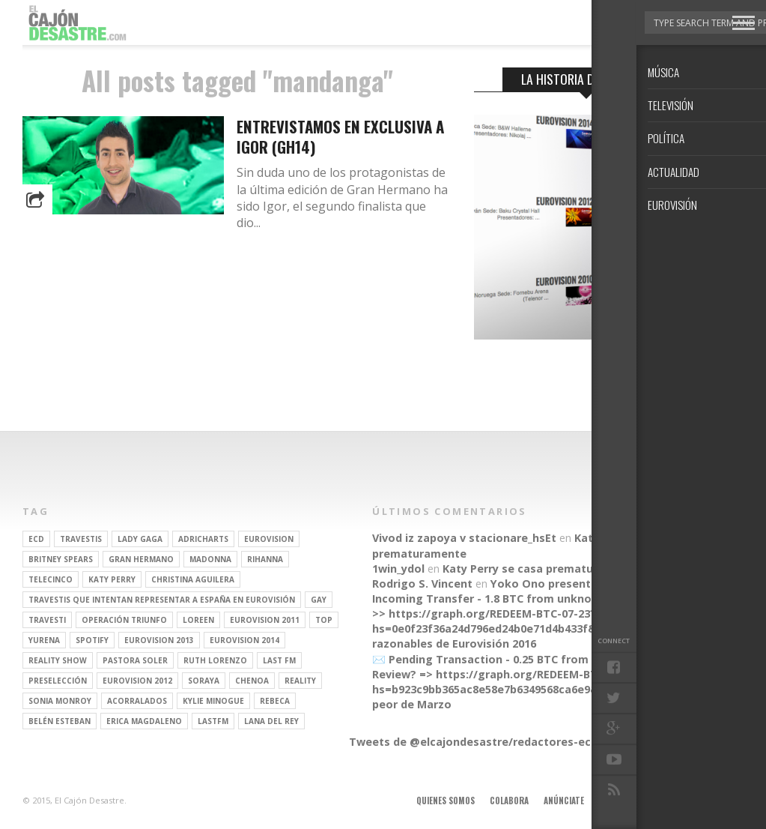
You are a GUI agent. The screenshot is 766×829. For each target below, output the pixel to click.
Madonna (210, 559)
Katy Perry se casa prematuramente (541, 568)
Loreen (198, 620)
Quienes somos (445, 801)
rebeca (275, 701)
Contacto (678, 801)
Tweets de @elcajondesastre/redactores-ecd (473, 742)
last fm (279, 660)
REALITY (300, 680)
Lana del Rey (271, 721)
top (323, 620)
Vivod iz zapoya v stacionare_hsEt (464, 538)
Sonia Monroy (59, 701)
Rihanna (265, 559)
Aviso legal (621, 801)
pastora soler (135, 660)
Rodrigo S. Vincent (422, 583)
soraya (203, 680)
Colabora (509, 801)
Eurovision (269, 539)
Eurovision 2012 (137, 680)
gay (318, 599)
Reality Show (57, 660)
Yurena (44, 640)
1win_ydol (398, 568)
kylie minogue (213, 701)
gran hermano (141, 559)
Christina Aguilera (192, 579)
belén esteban (59, 721)
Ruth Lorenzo (215, 660)
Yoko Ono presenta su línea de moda (591, 583)
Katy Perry (112, 579)
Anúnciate (564, 801)
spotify (92, 640)
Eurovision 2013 (159, 640)
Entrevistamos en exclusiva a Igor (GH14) (340, 136)
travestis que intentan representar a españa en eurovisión (161, 599)
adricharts (203, 539)
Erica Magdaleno (144, 721)
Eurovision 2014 (244, 640)
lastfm (213, 721)
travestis (81, 539)
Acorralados (137, 701)
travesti (47, 620)
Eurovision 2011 (265, 620)
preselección (57, 680)
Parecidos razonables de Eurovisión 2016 (520, 636)
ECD (36, 539)
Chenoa (252, 680)
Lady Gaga (140, 539)
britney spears (60, 559)
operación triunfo (124, 620)
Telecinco (50, 579)
